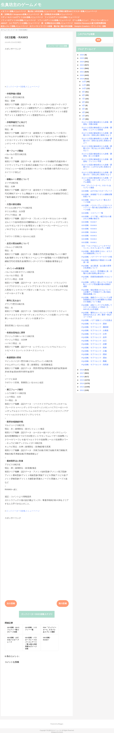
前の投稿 (63, 603)
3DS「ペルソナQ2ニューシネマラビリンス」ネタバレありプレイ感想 (96, 247)
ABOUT (4, 23)
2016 (82, 377)
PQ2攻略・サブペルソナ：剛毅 (94, 361)
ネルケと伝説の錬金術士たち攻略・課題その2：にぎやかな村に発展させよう (96, 167)
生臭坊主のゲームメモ (21, 4)
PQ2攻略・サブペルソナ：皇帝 (94, 337)
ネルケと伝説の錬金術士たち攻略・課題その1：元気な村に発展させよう (96, 173)
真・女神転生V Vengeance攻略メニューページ (20, 14)
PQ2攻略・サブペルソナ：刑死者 (94, 365)
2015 (82, 380)
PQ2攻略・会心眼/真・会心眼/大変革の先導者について (96, 267)
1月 (83, 119)
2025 (82, 58)
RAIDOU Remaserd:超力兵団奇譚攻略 (90, 23)
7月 (83, 99)
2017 (82, 373)
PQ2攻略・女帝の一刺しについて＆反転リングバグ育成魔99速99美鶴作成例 (96, 284)
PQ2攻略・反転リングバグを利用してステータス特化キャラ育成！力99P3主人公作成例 (96, 307)
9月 (83, 92)
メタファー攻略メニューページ (13, 11)
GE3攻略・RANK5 (89, 229)
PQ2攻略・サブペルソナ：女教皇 (94, 330)
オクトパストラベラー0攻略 (40, 26)
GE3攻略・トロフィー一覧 (92, 213)
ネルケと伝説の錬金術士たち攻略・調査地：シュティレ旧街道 (96, 129)
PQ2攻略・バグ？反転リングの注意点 (96, 320)
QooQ (61, 732)
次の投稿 (11, 603)
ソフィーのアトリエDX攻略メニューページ (18, 20)
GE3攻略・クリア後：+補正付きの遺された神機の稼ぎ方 (96, 217)
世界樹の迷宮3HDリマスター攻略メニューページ (77, 11)
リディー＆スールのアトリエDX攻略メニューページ (22, 17)
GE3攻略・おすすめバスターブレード (96, 191)
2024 (82, 62)
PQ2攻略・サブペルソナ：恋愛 (94, 344)
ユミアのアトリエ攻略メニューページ (24, 23)
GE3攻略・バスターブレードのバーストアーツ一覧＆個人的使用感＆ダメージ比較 (96, 207)
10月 (84, 88)
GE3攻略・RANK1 (89, 242)
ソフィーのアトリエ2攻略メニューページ (54, 20)
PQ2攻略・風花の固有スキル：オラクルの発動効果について (96, 252)
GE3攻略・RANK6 (89, 225)
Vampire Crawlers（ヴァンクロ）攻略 (90, 26)
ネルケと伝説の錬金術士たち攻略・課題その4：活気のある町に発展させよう (96, 141)
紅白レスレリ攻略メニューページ (14, 26)
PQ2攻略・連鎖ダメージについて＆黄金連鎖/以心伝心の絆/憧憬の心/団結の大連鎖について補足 (96, 299)
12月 (84, 82)
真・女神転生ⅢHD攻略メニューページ (56, 14)
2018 (82, 370)
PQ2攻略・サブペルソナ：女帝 (94, 334)
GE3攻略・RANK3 (89, 236)
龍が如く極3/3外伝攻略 (63, 26)
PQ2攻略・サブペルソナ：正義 (94, 351)
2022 (82, 68)
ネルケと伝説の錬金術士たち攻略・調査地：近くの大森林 (96, 155)
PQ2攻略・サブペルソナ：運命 (94, 358)
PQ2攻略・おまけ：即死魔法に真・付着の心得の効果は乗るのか (96, 272)
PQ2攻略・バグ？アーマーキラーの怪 (96, 257)
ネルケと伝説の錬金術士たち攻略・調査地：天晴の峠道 (96, 123)
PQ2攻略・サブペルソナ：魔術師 (94, 327)
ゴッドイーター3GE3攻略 (57, 46)
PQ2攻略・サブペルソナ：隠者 (94, 354)
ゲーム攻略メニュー (80, 20)
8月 (83, 95)
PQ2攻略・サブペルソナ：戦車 (94, 348)
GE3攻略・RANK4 (89, 232)
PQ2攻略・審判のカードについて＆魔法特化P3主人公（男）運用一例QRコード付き (96, 315)
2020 (82, 75)
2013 (82, 387)
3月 (83, 112)
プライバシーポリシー (99, 20)
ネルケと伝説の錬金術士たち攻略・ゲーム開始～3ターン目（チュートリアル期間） (96, 180)
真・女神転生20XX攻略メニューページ (57, 23)
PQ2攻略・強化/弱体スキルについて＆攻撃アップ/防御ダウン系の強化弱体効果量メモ (96, 292)
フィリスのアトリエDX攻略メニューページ (62, 17)
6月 (83, 102)
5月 (83, 105)
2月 (83, 116)
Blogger (60, 724)
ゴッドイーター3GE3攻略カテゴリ (37, 614)
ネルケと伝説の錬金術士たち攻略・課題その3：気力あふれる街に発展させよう (96, 148)
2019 (82, 79)
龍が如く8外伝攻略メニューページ (42, 11)
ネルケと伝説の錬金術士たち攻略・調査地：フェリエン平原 (96, 160)
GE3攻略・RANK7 (89, 222)
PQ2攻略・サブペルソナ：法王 (94, 341)
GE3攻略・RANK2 (89, 239)
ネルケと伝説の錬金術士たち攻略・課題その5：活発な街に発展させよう (96, 134)
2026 (82, 55)
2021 (82, 72)
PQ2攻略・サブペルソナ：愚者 (94, 324)
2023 (82, 65)
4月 (83, 109)
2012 (82, 390)
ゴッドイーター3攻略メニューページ (23, 87)
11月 (84, 85)
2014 (82, 383)
